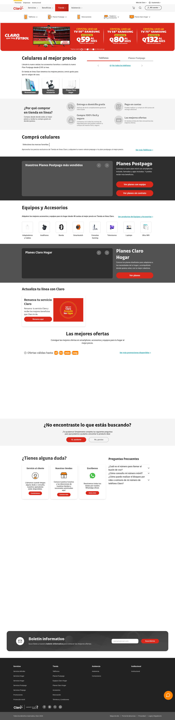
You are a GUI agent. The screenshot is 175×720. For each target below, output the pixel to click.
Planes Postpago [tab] (136, 58)
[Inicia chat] (92, 493)
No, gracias (98, 440)
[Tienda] (62, 7)
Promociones (18, 695)
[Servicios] (32, 7)
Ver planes (134, 275)
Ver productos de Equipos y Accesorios (135, 217)
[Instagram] (49, 707)
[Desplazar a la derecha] (142, 65)
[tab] (18, 2)
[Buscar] (140, 8)
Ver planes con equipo (135, 184)
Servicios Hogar (18, 676)
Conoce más (63, 494)
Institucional (135, 671)
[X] (55, 707)
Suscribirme (150, 641)
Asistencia (95, 671)
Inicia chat (92, 493)
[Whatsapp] (60, 707)
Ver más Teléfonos (144, 150)
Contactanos (96, 676)
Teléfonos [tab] (103, 58)
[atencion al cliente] (64, 494)
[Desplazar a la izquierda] (98, 65)
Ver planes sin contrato (134, 193)
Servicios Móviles (19, 671)
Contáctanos (35, 493)
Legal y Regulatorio (155, 716)
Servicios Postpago (20, 685)
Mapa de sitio (114, 716)
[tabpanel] (120, 64)
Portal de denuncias (129, 716)
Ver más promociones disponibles (135, 353)
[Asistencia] (76, 7)
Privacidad (142, 716)
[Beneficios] (47, 7)
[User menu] (153, 7)
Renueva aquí (38, 319)
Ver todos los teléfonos (120, 65)
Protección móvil (19, 699)
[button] (141, 2)
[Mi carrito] (133, 7)
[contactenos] (35, 493)
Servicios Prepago (19, 690)
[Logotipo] (18, 8)
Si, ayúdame (76, 440)
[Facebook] (44, 707)
